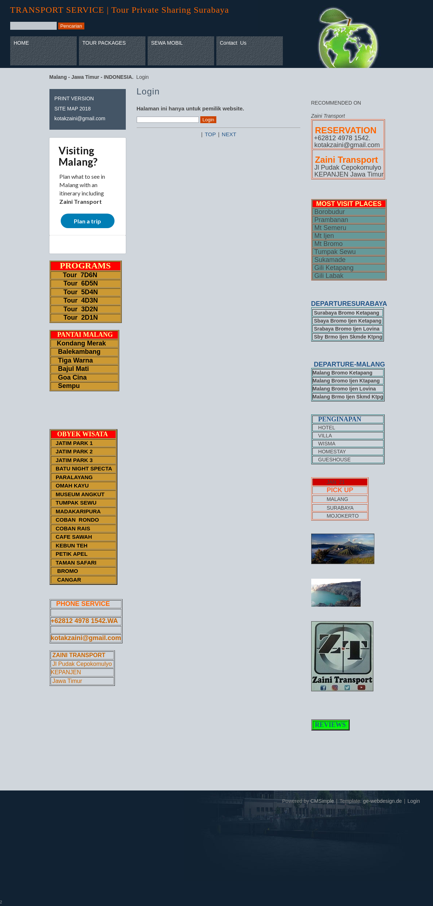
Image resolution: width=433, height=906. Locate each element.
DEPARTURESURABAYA (350, 303)
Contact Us (233, 43)
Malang (76, 161)
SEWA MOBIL (167, 43)
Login (414, 801)
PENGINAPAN (339, 419)
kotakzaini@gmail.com (80, 118)
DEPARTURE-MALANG (349, 364)
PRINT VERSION (74, 98)
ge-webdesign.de (382, 801)
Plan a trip (87, 221)
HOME (21, 43)
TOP (210, 134)
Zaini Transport (80, 201)
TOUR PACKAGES (104, 43)
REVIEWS (330, 724)
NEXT (229, 134)
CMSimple (322, 801)
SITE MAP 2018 (73, 109)
